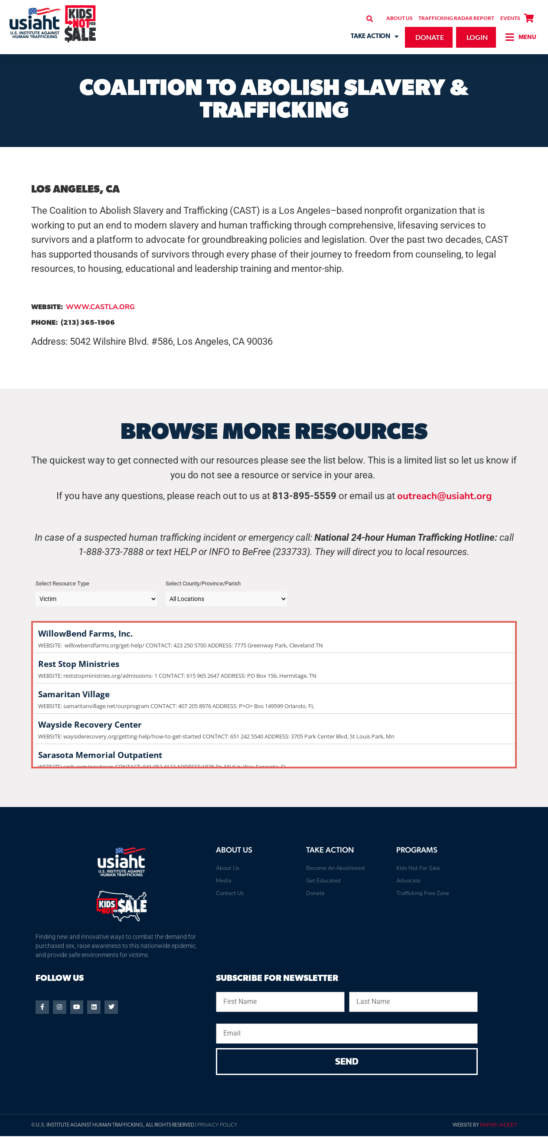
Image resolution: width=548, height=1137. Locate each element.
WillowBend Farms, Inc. (274, 633)
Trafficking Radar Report (456, 18)
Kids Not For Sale (418, 868)
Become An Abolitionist (335, 868)
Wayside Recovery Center (274, 725)
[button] (369, 19)
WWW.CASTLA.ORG (100, 307)
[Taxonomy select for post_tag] (226, 598)
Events (510, 18)
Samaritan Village (274, 694)
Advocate (408, 881)
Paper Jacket (498, 1126)
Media (224, 881)
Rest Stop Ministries (274, 664)
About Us (399, 18)
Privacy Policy (217, 1126)
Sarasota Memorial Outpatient (274, 755)
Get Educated (323, 881)
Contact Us (230, 893)
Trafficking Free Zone (422, 893)
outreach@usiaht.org (444, 496)
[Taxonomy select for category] (96, 598)
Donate (315, 893)
